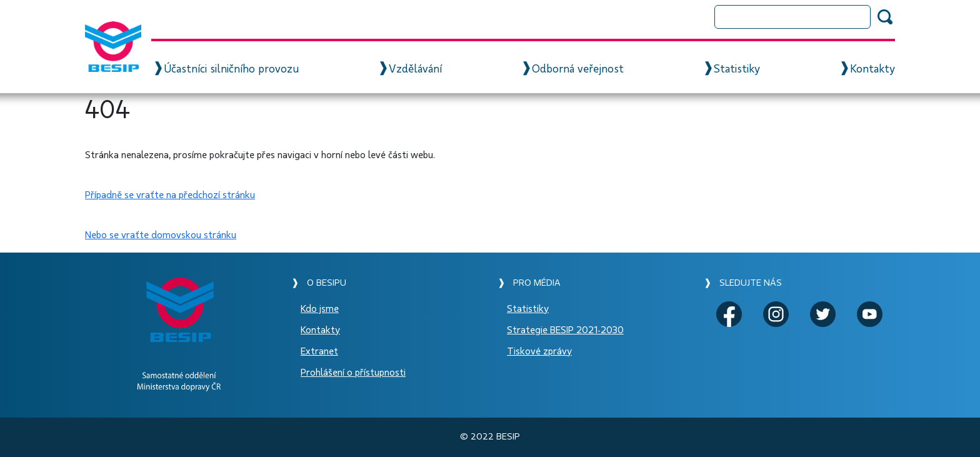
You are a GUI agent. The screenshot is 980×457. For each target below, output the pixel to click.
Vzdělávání (415, 69)
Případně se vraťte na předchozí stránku (170, 195)
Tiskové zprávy (539, 351)
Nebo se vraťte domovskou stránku (160, 235)
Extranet (319, 351)
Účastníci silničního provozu (231, 69)
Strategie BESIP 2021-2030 (565, 330)
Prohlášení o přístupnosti (353, 373)
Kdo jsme (320, 309)
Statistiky (737, 69)
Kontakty (872, 69)
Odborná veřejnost (578, 69)
